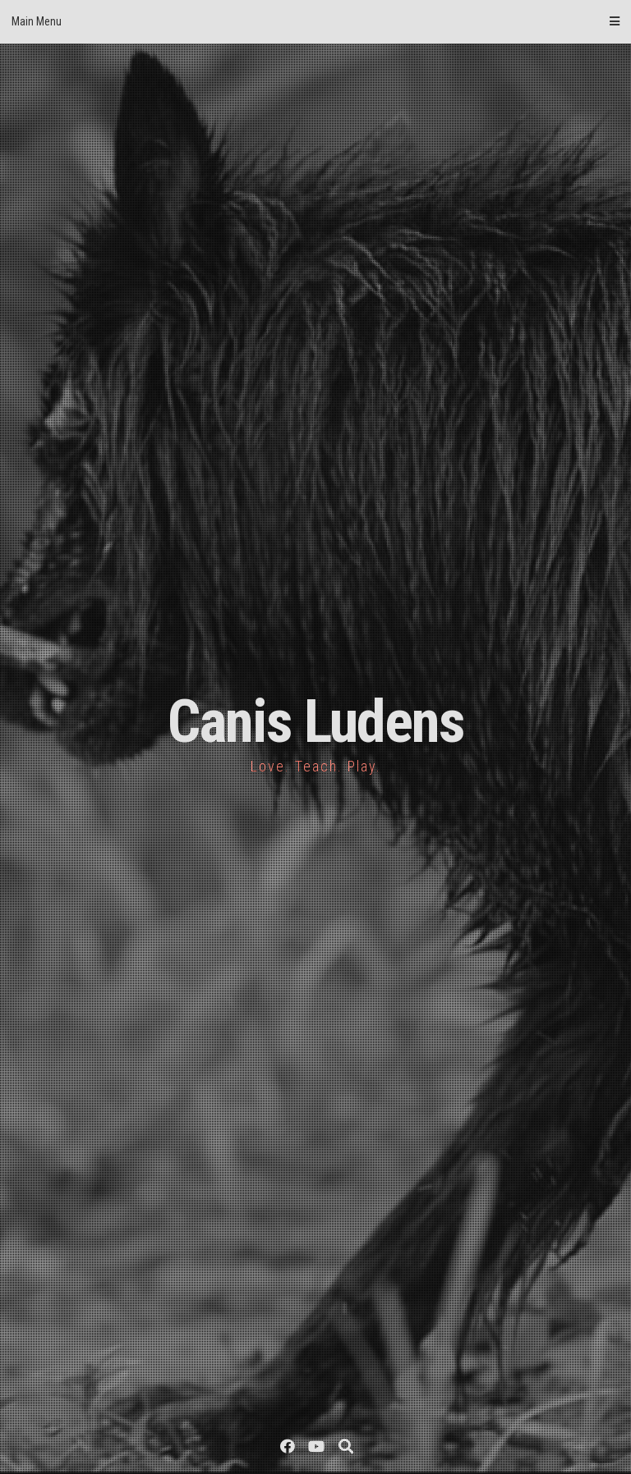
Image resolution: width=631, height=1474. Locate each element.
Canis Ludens (316, 722)
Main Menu (315, 21)
